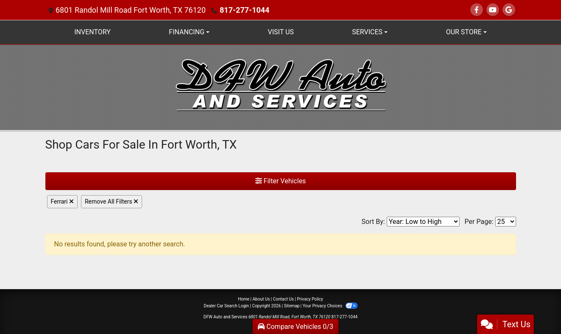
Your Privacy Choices (330, 306)
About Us (261, 299)
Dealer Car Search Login (226, 306)
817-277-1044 (244, 10)
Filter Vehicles (280, 181)
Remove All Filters (111, 201)
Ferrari (62, 201)
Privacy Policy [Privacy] (310, 299)
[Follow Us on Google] (508, 10)
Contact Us (283, 299)
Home (243, 299)
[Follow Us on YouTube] (492, 10)
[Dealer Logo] (280, 87)
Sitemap (291, 306)
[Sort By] (423, 221)
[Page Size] (505, 221)
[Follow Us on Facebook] (476, 10)
